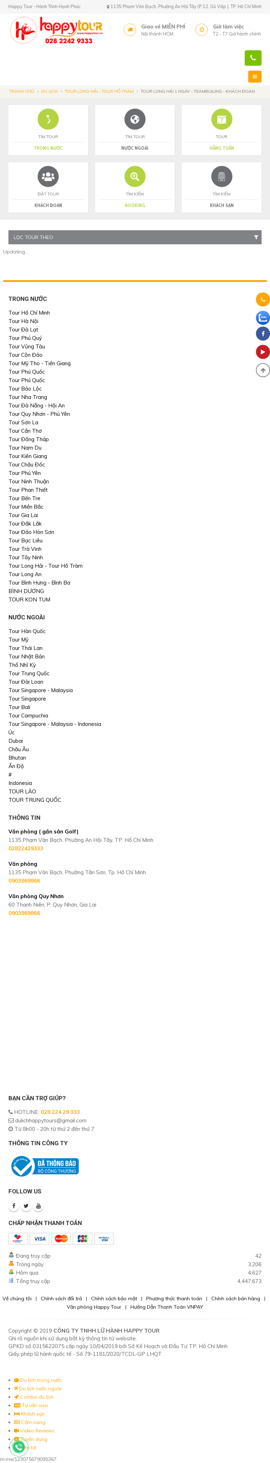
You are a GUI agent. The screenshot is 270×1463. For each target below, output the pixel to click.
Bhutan (17, 757)
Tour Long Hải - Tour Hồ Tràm (99, 91)
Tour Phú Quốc (26, 371)
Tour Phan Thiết (28, 489)
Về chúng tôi (17, 1298)
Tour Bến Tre (24, 498)
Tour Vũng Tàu (26, 346)
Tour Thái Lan (25, 648)
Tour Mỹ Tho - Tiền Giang (39, 363)
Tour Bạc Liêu (25, 540)
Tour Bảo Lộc (25, 388)
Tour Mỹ (18, 639)
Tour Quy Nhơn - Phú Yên (39, 414)
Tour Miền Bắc (26, 506)
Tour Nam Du (24, 447)
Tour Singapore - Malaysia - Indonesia (54, 724)
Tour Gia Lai (23, 515)
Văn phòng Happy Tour (94, 1307)
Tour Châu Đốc (26, 464)
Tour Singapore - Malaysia (40, 690)
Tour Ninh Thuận (28, 481)
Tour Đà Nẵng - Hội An (36, 405)
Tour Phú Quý (25, 338)
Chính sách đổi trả (61, 1298)
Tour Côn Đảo (25, 355)
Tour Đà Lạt (23, 329)
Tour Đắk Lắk (25, 523)
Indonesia (20, 783)
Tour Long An (24, 574)
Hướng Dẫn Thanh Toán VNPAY (166, 1307)
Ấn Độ (16, 766)
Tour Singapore (27, 698)
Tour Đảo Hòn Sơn (31, 532)
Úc (11, 732)
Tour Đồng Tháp (28, 439)
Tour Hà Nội (23, 321)
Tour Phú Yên (24, 473)
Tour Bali (19, 707)
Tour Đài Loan (25, 681)
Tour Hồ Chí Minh (29, 312)
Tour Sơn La (23, 422)
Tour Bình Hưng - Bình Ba (39, 582)
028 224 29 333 (60, 1112)
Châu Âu (18, 749)
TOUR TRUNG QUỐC (34, 800)
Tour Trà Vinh (24, 549)
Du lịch (49, 91)
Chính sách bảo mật (114, 1298)
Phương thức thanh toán (174, 1298)
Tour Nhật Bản (26, 656)
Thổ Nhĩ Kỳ (22, 665)
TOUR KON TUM (29, 599)
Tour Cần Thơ (25, 430)
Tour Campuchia (28, 715)
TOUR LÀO (22, 791)
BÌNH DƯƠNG (26, 591)
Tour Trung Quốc (29, 673)
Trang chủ (21, 91)
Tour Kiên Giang (27, 456)
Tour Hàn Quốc (27, 631)
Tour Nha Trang (27, 397)
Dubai (15, 740)
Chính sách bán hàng (235, 1298)
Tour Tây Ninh (25, 557)
